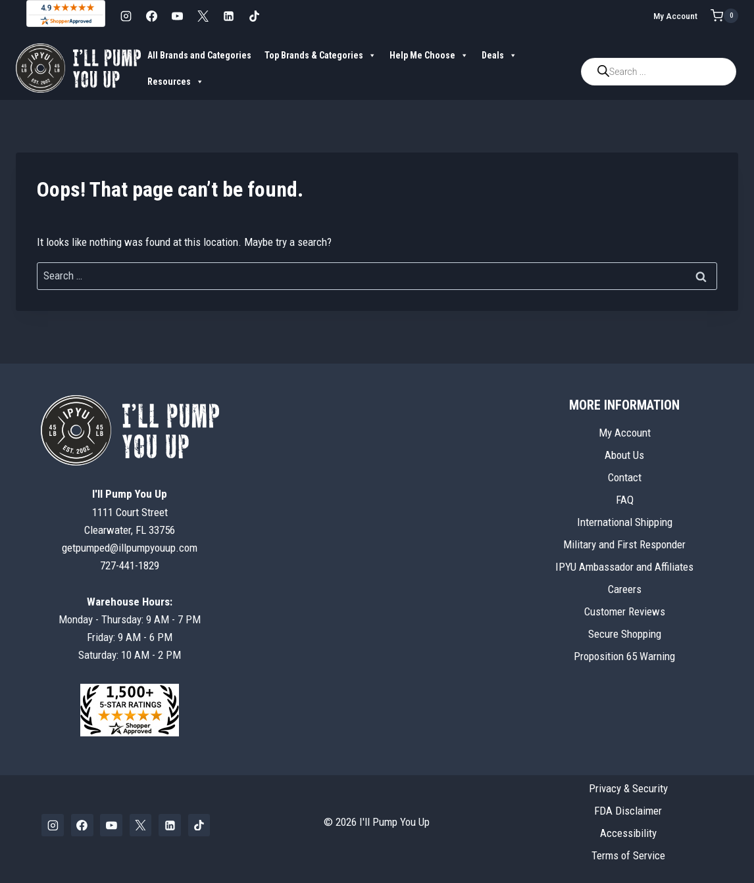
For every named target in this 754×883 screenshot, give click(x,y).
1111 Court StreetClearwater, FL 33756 (129, 511)
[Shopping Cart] (724, 16)
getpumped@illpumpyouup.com (129, 547)
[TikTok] (254, 16)
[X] (202, 16)
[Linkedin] (228, 16)
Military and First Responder (624, 544)
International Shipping (624, 522)
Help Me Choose (429, 55)
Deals (499, 55)
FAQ (625, 499)
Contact (624, 477)
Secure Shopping (624, 633)
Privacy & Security (628, 788)
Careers (624, 589)
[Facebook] (151, 16)
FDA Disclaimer (628, 810)
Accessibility (628, 833)
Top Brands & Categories (320, 55)
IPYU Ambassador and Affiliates (624, 566)
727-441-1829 (129, 565)
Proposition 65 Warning (624, 656)
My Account (675, 16)
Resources (175, 81)
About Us (624, 455)
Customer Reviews (624, 611)
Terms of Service (628, 855)
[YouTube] (177, 16)
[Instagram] (125, 16)
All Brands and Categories (199, 55)
